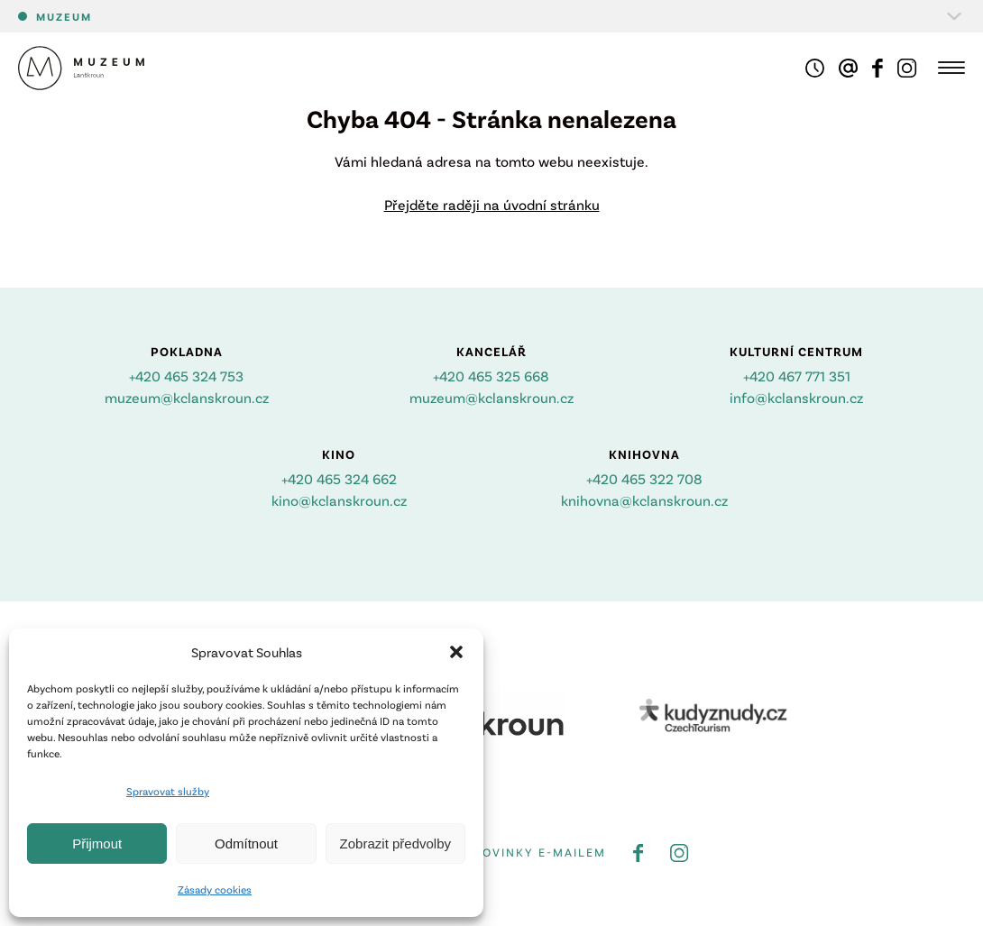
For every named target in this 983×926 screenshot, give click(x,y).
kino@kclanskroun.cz (339, 500)
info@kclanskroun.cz (796, 397)
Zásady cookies (215, 889)
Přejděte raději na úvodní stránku (492, 204)
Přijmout (97, 843)
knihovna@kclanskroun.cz (644, 500)
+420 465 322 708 (644, 478)
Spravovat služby (167, 790)
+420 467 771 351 (796, 375)
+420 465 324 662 (339, 478)
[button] (456, 652)
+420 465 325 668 (491, 375)
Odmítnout (246, 843)
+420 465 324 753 (186, 375)
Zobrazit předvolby (395, 843)
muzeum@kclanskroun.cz (187, 397)
